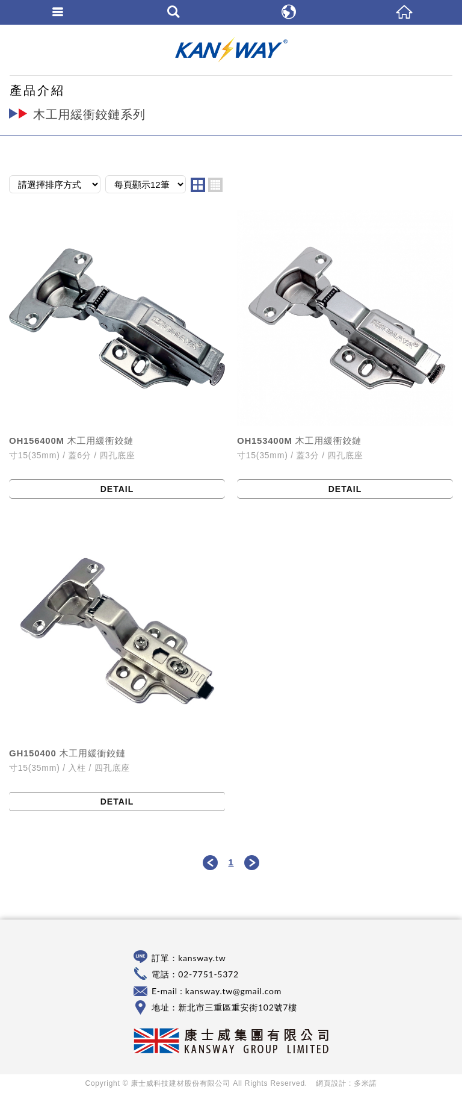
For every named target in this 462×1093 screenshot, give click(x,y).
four (215, 185)
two (198, 185)
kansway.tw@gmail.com (233, 991)
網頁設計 (331, 1083)
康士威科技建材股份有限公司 (231, 49)
